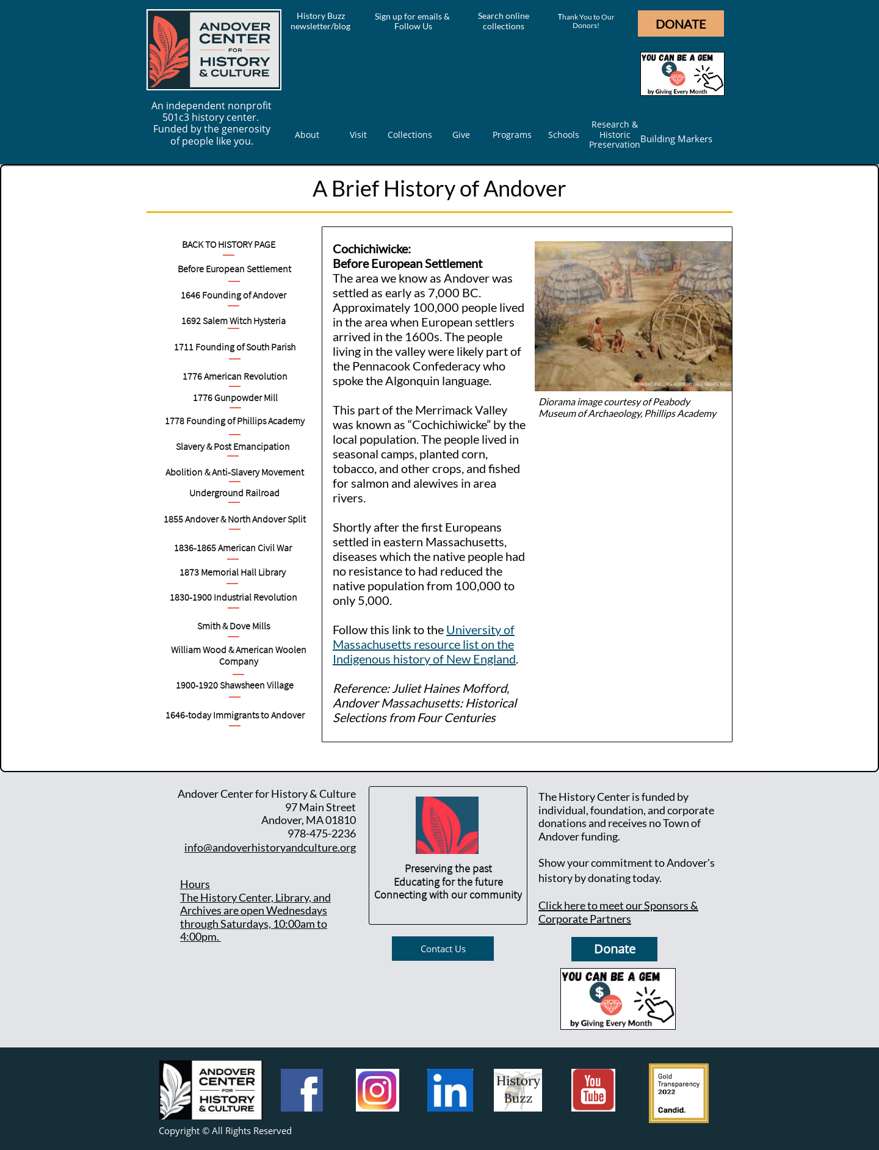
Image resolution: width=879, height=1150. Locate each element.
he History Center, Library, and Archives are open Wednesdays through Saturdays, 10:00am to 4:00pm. (255, 917)
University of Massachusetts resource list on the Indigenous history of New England (424, 644)
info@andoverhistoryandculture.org (270, 847)
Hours (195, 884)
